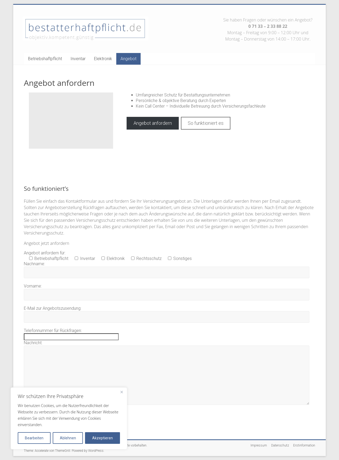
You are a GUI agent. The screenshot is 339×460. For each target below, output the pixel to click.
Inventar (78, 58)
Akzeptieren (102, 438)
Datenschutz (280, 445)
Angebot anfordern (152, 123)
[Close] (121, 392)
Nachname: (34, 263)
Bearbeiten (34, 438)
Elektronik (103, 58)
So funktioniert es (206, 123)
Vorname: (33, 286)
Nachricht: (33, 342)
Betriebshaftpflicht (45, 58)
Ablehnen (68, 438)
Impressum (259, 445)
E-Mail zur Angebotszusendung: (52, 308)
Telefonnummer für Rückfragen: (53, 330)
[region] (69, 418)
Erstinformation (304, 445)
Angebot (128, 58)
